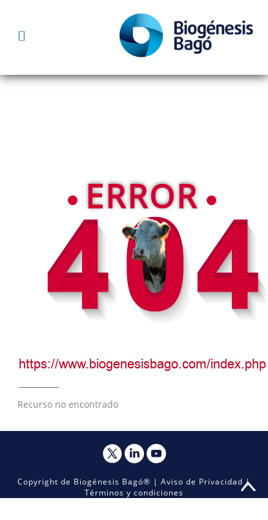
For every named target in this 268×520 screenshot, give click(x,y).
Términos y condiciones (134, 492)
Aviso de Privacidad (202, 481)
